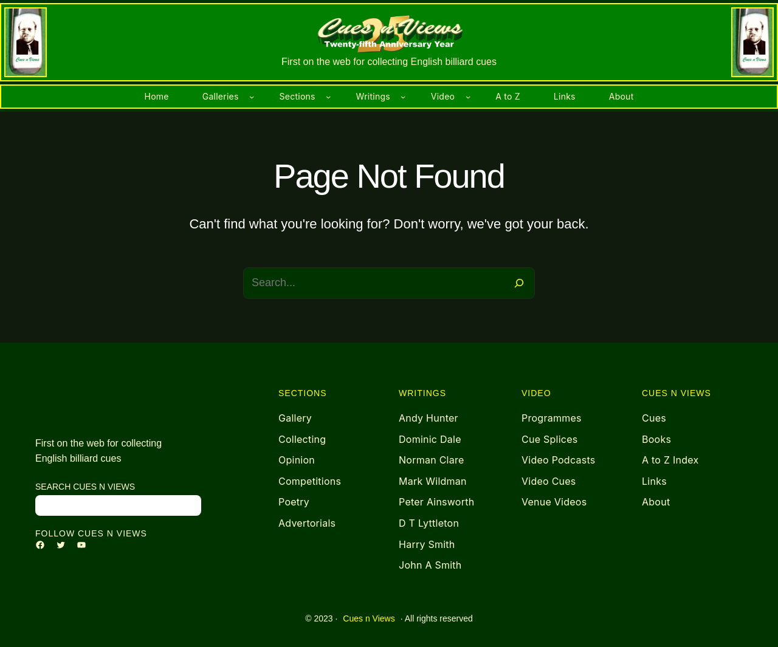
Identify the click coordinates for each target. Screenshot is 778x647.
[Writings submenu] (403, 96)
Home (157, 96)
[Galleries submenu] (251, 96)
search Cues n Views (85, 486)
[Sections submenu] (328, 96)
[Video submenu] (468, 96)
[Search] (519, 283)
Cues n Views (368, 618)
